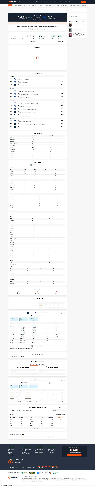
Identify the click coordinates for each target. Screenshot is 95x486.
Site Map (12, 467)
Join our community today (74, 454)
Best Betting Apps (39, 452)
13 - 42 (34, 338)
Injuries (70, 5)
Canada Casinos (38, 450)
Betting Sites (39, 447)
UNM (24, 330)
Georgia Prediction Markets (51, 436)
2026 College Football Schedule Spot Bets (79, 24)
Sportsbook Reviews (26, 449)
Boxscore (30, 29)
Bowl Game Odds (64, 5)
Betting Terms (62, 313)
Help (17, 467)
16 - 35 (34, 332)
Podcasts (24, 452)
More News (84, 21)
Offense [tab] (15, 410)
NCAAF (10, 5)
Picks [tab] (37, 22)
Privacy (23, 467)
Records (35, 29)
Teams (74, 5)
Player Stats (32, 41)
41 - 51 (34, 340)
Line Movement (60, 41)
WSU (23, 326)
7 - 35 (34, 328)
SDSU (24, 336)
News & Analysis (48, 5)
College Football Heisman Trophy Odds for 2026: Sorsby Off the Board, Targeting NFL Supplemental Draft (79, 34)
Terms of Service (31, 467)
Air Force (51, 17)
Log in (83, 1)
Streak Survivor (51, 449)
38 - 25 (34, 342)
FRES (24, 332)
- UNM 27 (28, 401)
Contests (51, 447)
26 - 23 (34, 326)
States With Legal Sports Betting (16, 436)
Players (78, 5)
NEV (23, 334)
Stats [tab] (18, 22)
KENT (24, 340)
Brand (9, 453)
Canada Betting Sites (40, 449)
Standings (84, 5)
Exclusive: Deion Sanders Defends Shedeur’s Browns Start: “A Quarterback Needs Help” (78, 29)
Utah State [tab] (33, 165)
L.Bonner (11, 392)
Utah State (22, 17)
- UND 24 (28, 392)
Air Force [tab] (41, 165)
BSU (23, 338)
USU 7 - (27, 399)
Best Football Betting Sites (28, 436)
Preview (40, 29)
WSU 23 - (28, 395)
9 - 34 (34, 334)
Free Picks (25, 5)
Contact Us (11, 449)
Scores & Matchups (18, 5)
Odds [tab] (57, 22)
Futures (41, 5)
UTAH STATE (33, 364)
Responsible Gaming (26, 453)
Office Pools (51, 452)
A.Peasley (12, 397)
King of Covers (51, 450)
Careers (10, 450)
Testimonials (11, 455)
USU (41, 304)
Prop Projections (35, 5)
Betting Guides (26, 447)
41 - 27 (34, 330)
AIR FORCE (41, 364)
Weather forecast (36, 19)
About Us (11, 447)
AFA (41, 307)
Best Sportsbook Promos (40, 436)
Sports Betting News (26, 450)
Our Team (10, 452)
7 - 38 (34, 336)
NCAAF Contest (56, 5)
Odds (30, 5)
